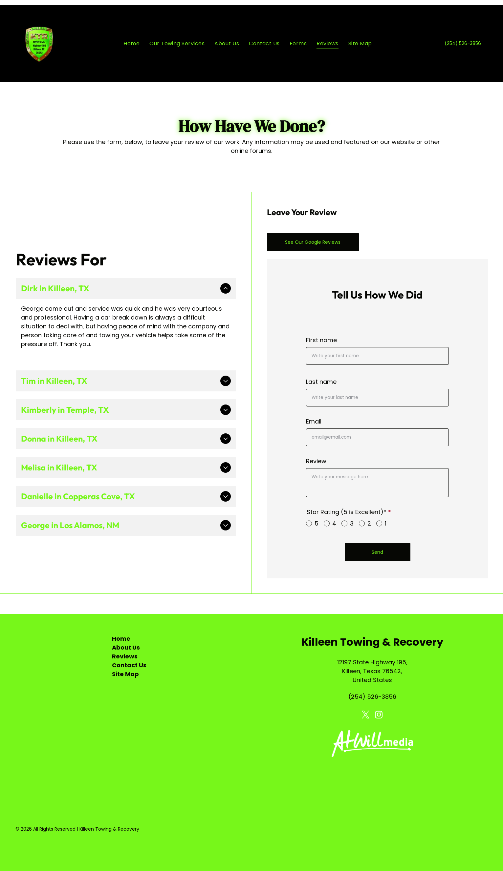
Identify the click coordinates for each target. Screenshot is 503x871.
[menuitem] (131, 43)
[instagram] (378, 715)
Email (313, 421)
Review (316, 461)
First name (321, 340)
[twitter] (365, 715)
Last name (321, 382)
